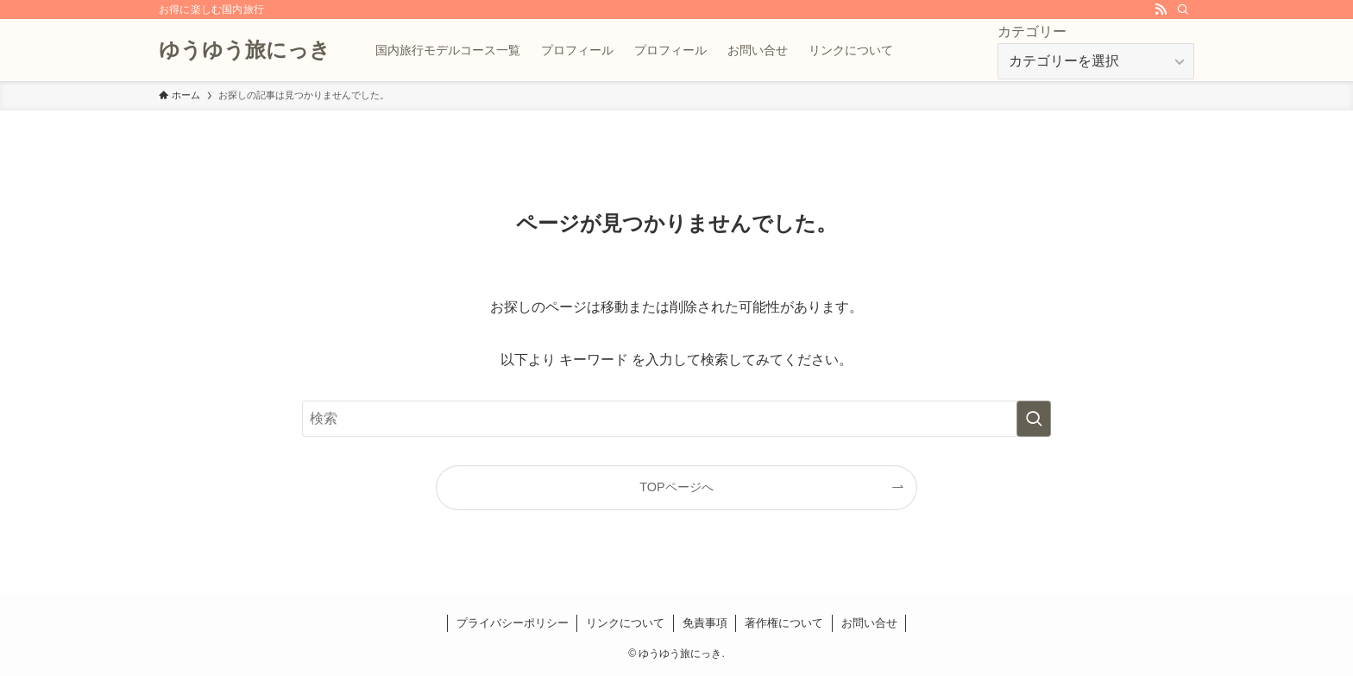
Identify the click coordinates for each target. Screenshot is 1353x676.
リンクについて (625, 622)
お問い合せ (869, 622)
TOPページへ (676, 487)
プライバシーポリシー (512, 622)
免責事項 (705, 622)
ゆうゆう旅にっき (244, 50)
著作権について (784, 622)
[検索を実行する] (1033, 419)
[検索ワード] (676, 419)
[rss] (1160, 9)
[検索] (1183, 9)
